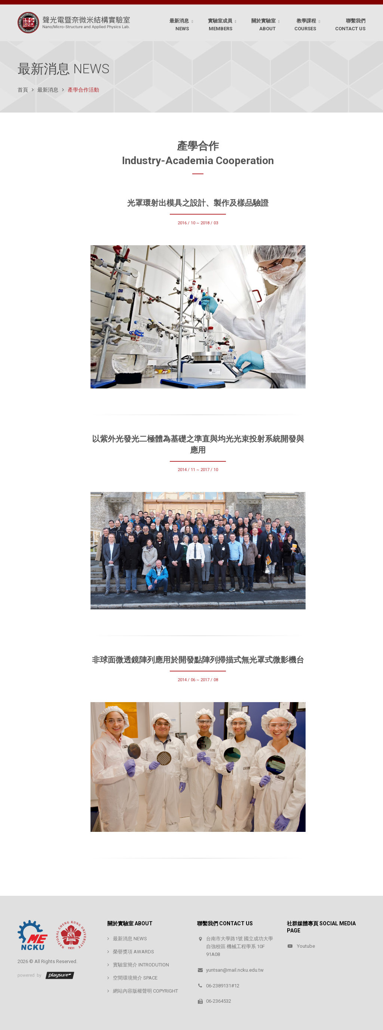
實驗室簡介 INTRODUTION (141, 965)
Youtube (306, 946)
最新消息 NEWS (130, 938)
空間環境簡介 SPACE (135, 978)
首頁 (23, 90)
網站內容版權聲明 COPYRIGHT (145, 991)
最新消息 (47, 90)
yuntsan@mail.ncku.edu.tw (235, 970)
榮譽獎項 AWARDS (133, 951)
